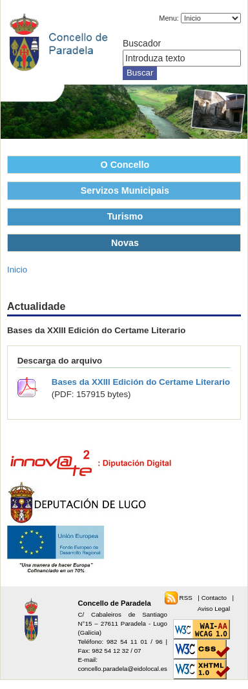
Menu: (169, 18)
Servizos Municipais (125, 190)
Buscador (142, 43)
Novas (125, 243)
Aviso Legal (214, 608)
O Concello (125, 164)
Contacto (215, 597)
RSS (187, 597)
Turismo (125, 216)
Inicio (17, 269)
